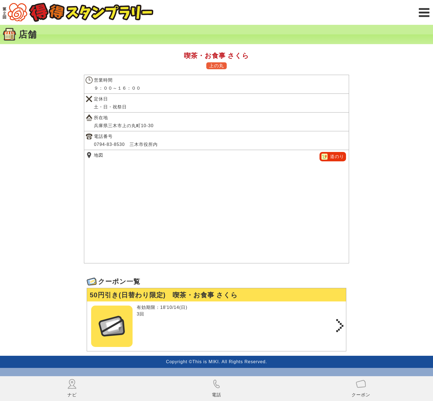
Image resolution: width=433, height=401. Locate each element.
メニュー (424, 12)
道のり (337, 156)
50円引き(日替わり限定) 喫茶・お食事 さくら (164, 295)
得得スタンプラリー (78, 12)
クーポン (361, 388)
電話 (216, 388)
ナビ (72, 388)
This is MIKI (205, 361)
